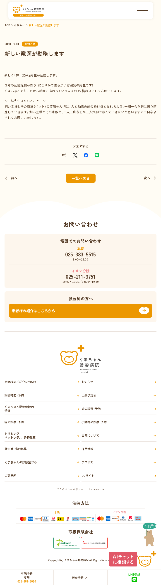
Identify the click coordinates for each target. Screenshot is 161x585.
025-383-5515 (80, 254)
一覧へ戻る (81, 178)
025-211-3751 (81, 276)
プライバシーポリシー (70, 489)
